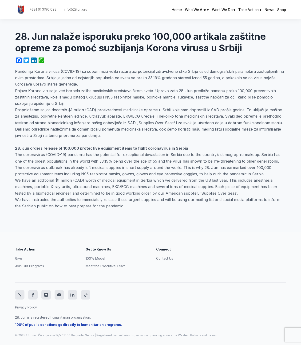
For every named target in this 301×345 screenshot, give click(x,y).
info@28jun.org (75, 9)
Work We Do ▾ (223, 10)
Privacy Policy (26, 307)
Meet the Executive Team (105, 266)
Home (177, 10)
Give (18, 258)
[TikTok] (85, 295)
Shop (281, 10)
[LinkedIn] (72, 295)
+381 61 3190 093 (43, 9)
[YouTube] (59, 295)
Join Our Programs (29, 266)
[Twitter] (19, 295)
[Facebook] (33, 295)
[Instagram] (46, 295)
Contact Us (164, 258)
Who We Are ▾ (197, 10)
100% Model (95, 258)
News (269, 10)
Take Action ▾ (249, 10)
